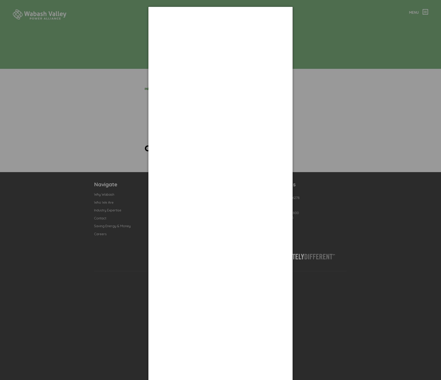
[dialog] (220, 23)
